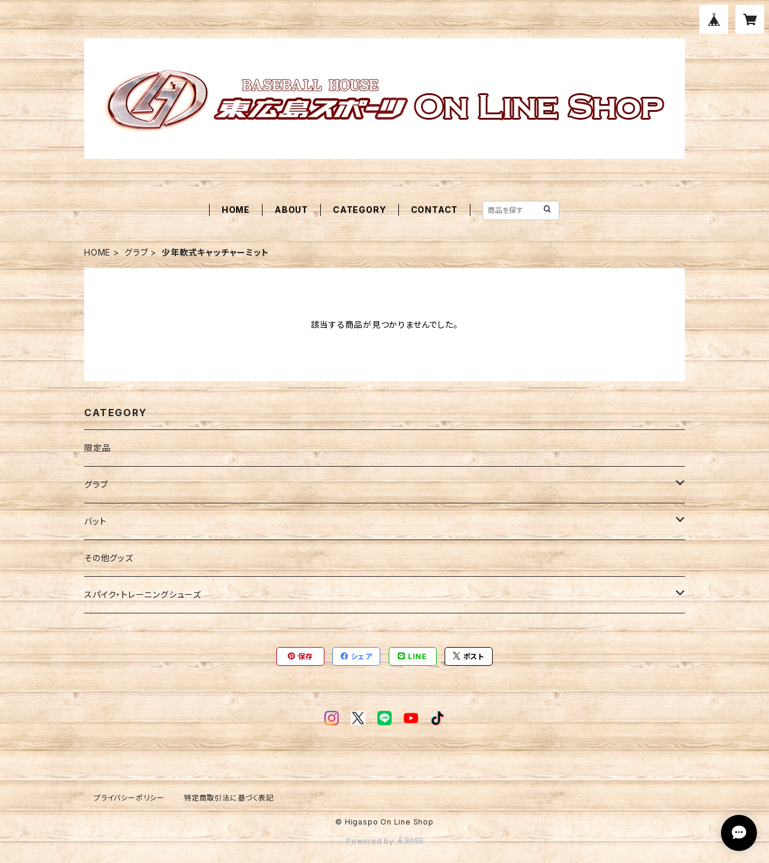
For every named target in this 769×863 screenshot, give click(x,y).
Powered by (384, 841)
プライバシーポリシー (129, 797)
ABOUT (291, 209)
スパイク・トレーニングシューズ (142, 594)
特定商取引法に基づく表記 (229, 797)
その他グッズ (108, 558)
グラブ (136, 252)
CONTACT (434, 209)
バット (95, 521)
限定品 (97, 448)
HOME (236, 209)
